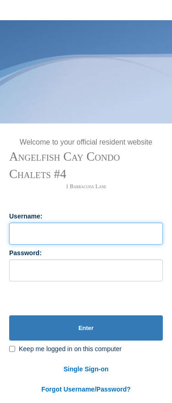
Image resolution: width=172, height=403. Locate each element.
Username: (25, 216)
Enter (86, 328)
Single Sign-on (86, 369)
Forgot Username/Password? (86, 389)
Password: (25, 253)
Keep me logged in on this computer (70, 349)
